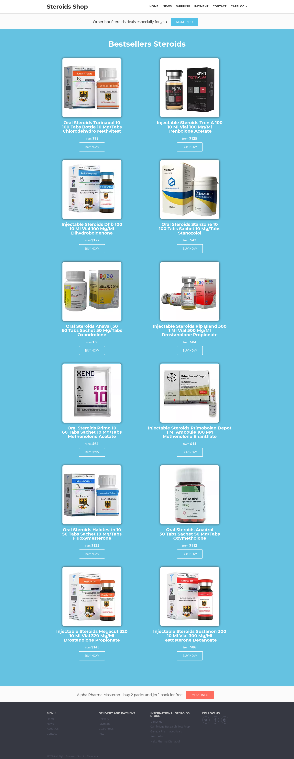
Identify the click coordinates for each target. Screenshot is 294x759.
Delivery (104, 719)
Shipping (183, 6)
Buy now (92, 147)
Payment (201, 6)
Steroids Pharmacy (87, 756)
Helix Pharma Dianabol (165, 741)
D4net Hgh (157, 721)
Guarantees (106, 728)
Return (103, 733)
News (167, 6)
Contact (219, 6)
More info (184, 22)
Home (153, 6)
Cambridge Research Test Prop (170, 726)
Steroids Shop (67, 6)
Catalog (239, 6)
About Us (53, 728)
